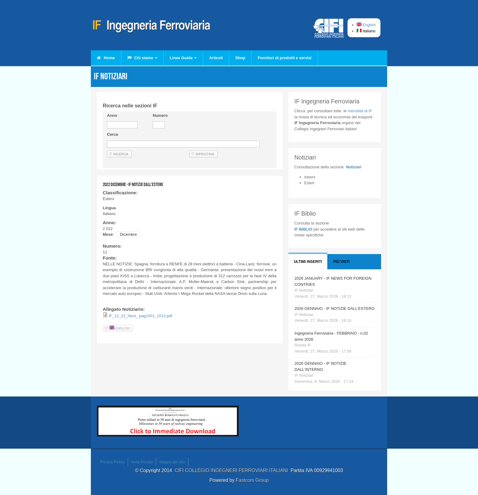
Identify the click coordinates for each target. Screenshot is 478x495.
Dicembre (128, 234)
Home (106, 58)
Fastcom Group (252, 480)
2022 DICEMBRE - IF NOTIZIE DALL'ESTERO (133, 184)
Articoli (216, 58)
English (366, 25)
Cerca (112, 134)
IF (360, 111)
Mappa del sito (172, 462)
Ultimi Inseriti (308, 262)
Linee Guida (183, 58)
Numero (160, 115)
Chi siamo (142, 58)
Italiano (366, 31)
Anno (112, 115)
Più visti (341, 262)
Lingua (109, 208)
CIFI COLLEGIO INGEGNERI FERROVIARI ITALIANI (233, 470)
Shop (240, 58)
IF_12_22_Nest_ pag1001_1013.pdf (140, 316)
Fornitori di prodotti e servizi (284, 58)
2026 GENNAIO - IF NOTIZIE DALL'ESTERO (334, 308)
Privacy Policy (112, 462)
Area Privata (142, 462)
